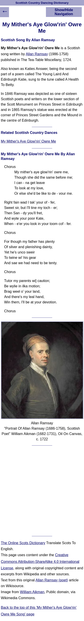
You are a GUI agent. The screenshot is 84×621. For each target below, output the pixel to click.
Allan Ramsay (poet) (51, 580)
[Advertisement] (42, 491)
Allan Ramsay (37, 54)
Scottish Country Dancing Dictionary (42, 2)
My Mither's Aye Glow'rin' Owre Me (28, 141)
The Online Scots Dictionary (23, 543)
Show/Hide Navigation (64, 12)
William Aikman (32, 592)
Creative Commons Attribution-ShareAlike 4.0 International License (40, 561)
